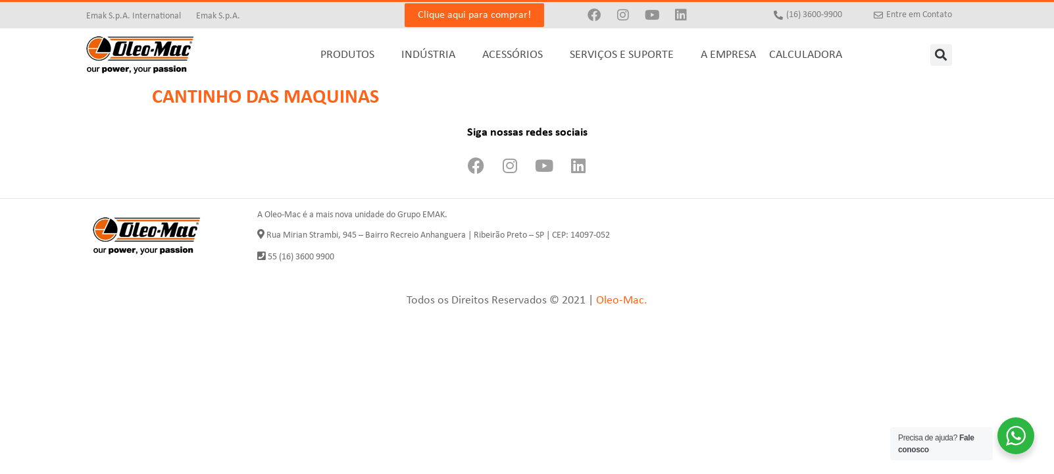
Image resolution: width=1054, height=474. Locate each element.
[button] (941, 55)
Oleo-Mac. (621, 300)
